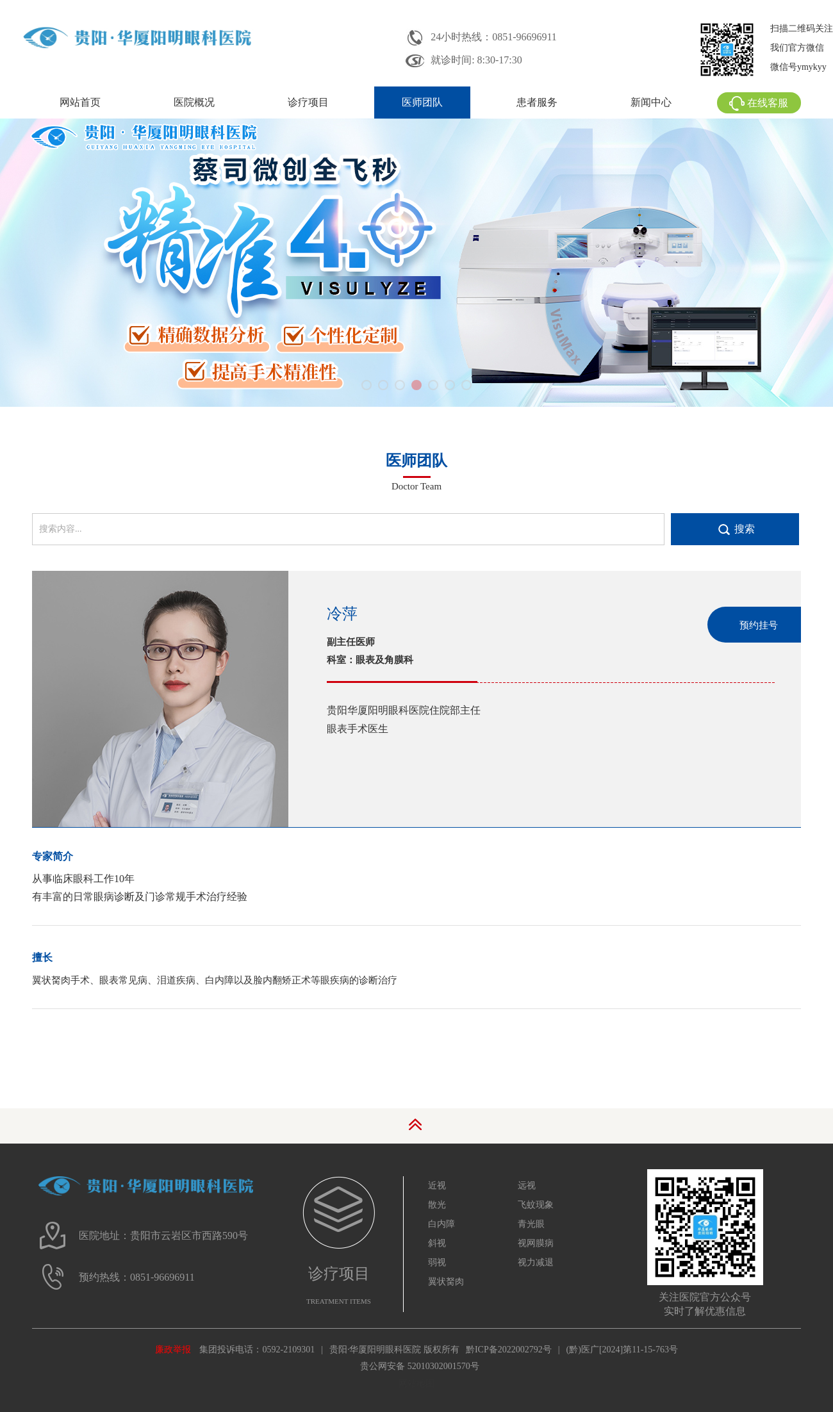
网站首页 (80, 102)
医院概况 (194, 102)
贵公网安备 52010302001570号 (419, 1366)
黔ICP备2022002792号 (509, 1349)
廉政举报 (173, 1349)
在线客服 (758, 102)
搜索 (744, 528)
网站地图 (416, 1383)
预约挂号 (758, 625)
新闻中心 (651, 102)
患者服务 (536, 102)
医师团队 (422, 102)
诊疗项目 (308, 102)
